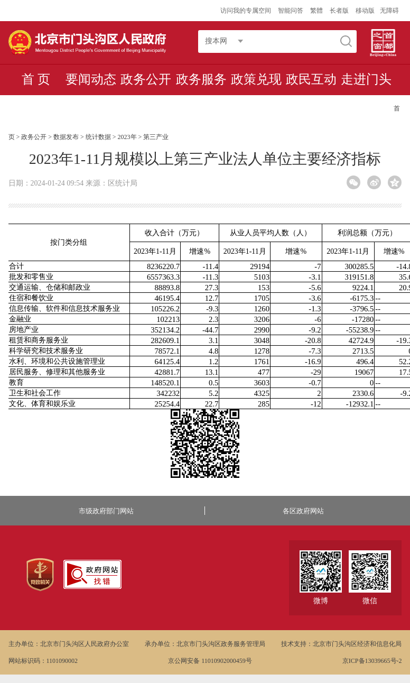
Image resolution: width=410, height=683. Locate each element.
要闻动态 (91, 79)
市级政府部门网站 (106, 511)
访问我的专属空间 (246, 10)
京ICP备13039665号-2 (372, 660)
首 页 (36, 79)
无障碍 (389, 10)
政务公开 (145, 79)
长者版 (340, 10)
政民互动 (311, 79)
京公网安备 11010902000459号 (210, 660)
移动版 (365, 10)
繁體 (316, 10)
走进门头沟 (366, 94)
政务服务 (201, 79)
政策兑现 (256, 79)
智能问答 (291, 10)
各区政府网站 (303, 511)
